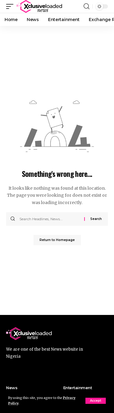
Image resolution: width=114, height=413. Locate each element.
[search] (86, 6)
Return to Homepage (57, 240)
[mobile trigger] (11, 6)
